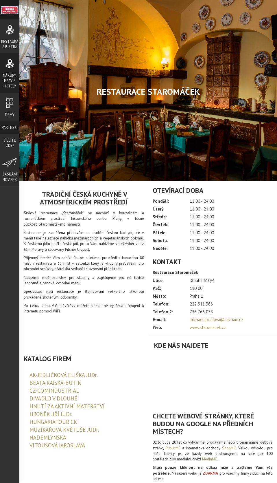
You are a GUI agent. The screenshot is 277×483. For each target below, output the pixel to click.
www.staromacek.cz (208, 327)
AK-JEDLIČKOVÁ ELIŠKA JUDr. (63, 375)
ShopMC (229, 448)
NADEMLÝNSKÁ (47, 437)
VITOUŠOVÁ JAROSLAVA (57, 445)
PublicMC (173, 448)
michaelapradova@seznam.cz (216, 319)
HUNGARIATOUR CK (53, 421)
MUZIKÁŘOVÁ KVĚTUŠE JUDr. (64, 429)
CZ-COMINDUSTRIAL (54, 390)
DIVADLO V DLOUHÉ (53, 398)
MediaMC (209, 459)
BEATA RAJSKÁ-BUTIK (55, 382)
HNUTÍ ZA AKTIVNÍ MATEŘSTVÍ (67, 406)
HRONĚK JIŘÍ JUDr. (50, 414)
